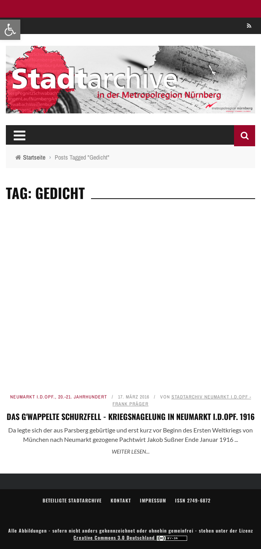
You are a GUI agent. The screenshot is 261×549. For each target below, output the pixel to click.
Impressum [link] (153, 500)
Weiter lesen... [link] (131, 451)
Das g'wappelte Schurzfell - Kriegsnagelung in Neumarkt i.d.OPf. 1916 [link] (131, 416)
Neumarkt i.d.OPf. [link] (32, 397)
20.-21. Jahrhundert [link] (82, 397)
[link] (10, 30)
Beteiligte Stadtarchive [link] (72, 500)
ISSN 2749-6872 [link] (193, 500)
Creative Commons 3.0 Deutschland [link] (130, 537)
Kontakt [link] (121, 500)
